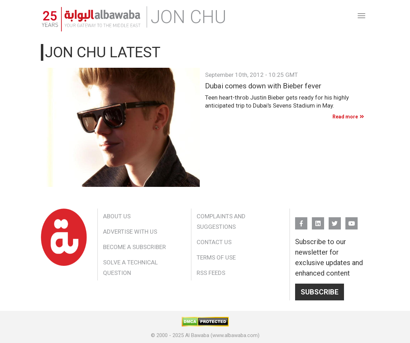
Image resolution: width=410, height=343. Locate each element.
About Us (117, 216)
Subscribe (319, 292)
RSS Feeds (211, 272)
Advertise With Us (130, 231)
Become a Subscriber (134, 246)
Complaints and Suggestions (221, 221)
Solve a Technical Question (130, 267)
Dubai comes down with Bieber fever (263, 86)
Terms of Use (216, 257)
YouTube (351, 220)
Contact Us (214, 242)
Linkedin (317, 220)
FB (301, 220)
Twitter (334, 220)
